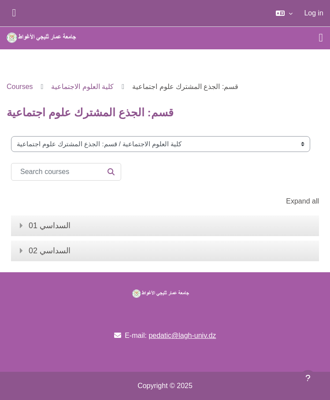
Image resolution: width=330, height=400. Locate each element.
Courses (20, 86)
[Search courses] (66, 172)
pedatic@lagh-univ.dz (182, 335)
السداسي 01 (49, 225)
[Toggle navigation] (321, 38)
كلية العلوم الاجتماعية (82, 86)
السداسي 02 (49, 250)
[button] (284, 13)
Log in (313, 13)
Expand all (302, 201)
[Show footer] (308, 378)
